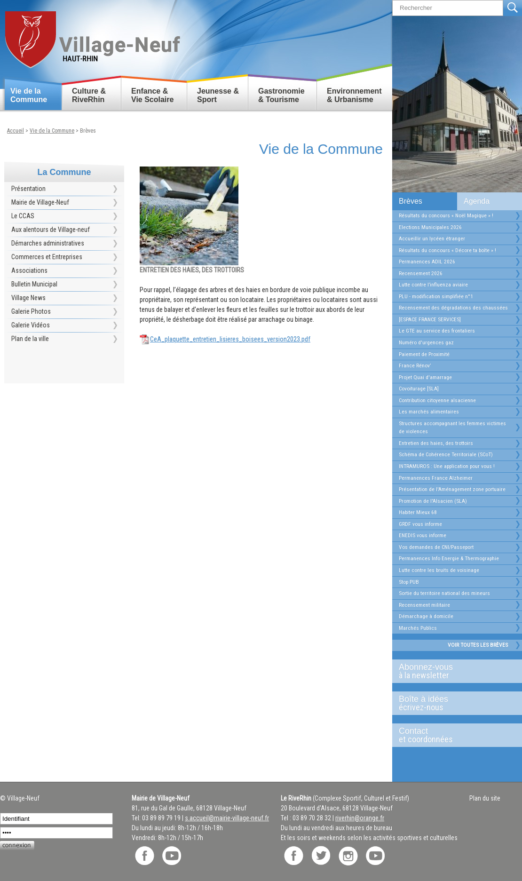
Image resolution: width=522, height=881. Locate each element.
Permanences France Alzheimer (436, 478)
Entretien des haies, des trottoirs (436, 443)
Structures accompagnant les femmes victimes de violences (452, 427)
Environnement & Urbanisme (354, 95)
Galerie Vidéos (30, 325)
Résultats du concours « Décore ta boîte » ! (447, 250)
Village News (28, 298)
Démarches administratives (47, 243)
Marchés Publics (418, 628)
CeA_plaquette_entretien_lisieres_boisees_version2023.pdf (230, 339)
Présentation (28, 188)
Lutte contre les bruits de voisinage (439, 570)
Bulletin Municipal (34, 284)
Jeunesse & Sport (218, 95)
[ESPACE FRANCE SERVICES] (430, 319)
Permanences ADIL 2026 (427, 261)
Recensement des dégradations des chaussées (453, 307)
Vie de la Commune (28, 95)
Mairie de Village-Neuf (40, 202)
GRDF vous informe (420, 524)
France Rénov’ (415, 365)
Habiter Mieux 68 (418, 512)
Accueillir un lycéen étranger (432, 238)
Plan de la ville (30, 338)
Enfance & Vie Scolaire (152, 95)
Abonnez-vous (453, 671)
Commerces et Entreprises (46, 257)
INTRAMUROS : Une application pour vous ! (447, 466)
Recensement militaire (424, 605)
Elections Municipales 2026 (430, 227)
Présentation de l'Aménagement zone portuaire (452, 489)
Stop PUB (409, 582)
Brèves (410, 201)
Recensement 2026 (421, 273)
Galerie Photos (31, 311)
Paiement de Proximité (424, 354)
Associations (29, 270)
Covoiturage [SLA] (419, 388)
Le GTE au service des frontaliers (437, 330)
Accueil (15, 130)
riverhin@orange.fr (359, 818)
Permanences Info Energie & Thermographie (449, 558)
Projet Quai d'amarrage (425, 377)
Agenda (477, 201)
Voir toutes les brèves (478, 645)
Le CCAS (22, 216)
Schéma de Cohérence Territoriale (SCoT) (446, 454)
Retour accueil (92, 36)
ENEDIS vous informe (422, 535)
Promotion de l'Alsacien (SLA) (433, 501)
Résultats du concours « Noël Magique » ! (446, 215)
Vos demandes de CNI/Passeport (436, 547)
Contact (453, 735)
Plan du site (484, 798)
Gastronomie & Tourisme (281, 95)
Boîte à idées (453, 703)
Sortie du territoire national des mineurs (444, 593)
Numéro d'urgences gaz (426, 342)
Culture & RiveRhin (89, 95)
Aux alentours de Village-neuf (50, 229)
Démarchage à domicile (426, 616)
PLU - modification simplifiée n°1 (436, 296)
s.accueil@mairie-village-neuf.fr (227, 818)
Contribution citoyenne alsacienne (437, 400)
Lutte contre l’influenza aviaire (433, 284)
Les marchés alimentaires (429, 411)
